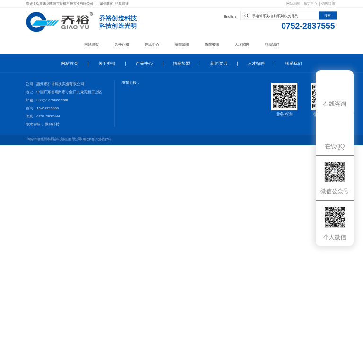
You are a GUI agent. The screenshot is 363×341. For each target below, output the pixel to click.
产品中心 (152, 44)
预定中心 (311, 4)
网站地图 (293, 4)
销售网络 (328, 4)
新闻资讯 (212, 44)
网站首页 (91, 44)
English (230, 16)
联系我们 (272, 44)
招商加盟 (181, 44)
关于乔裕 (121, 44)
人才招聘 (241, 44)
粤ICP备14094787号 (97, 140)
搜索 (327, 16)
